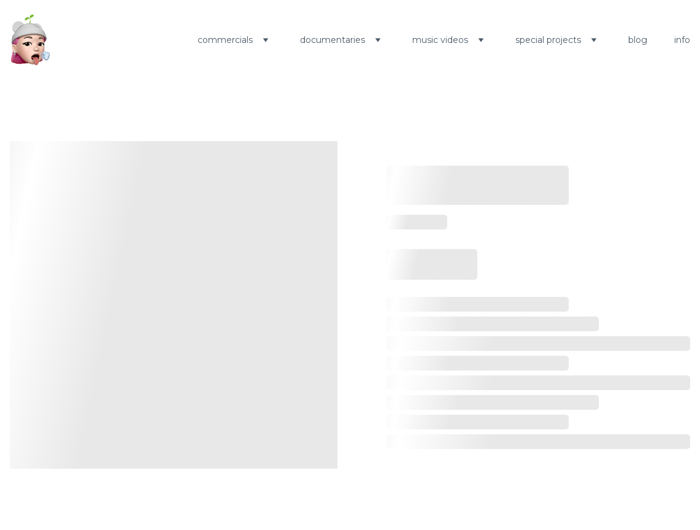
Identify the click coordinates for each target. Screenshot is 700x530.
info (682, 39)
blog (637, 39)
